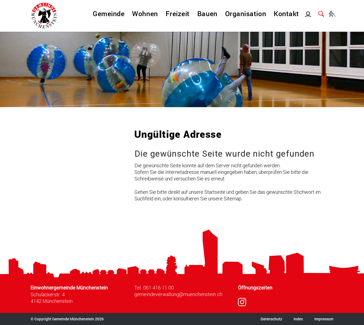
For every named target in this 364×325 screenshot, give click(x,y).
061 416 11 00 (158, 287)
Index (298, 318)
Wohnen (145, 13)
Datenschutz (271, 318)
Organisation (245, 13)
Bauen (207, 13)
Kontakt (286, 13)
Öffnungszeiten (255, 288)
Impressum (323, 318)
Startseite (214, 192)
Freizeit (178, 13)
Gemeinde (108, 13)
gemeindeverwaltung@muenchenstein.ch (178, 294)
